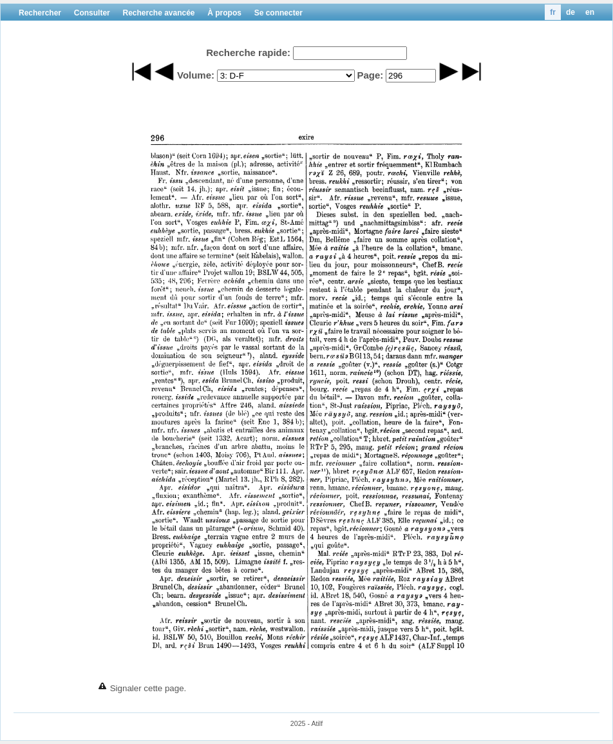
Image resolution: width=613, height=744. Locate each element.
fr (553, 12)
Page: (370, 75)
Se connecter (278, 12)
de (570, 12)
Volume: (195, 75)
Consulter (92, 12)
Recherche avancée (158, 12)
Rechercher (40, 12)
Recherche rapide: (248, 52)
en (589, 12)
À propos (224, 12)
